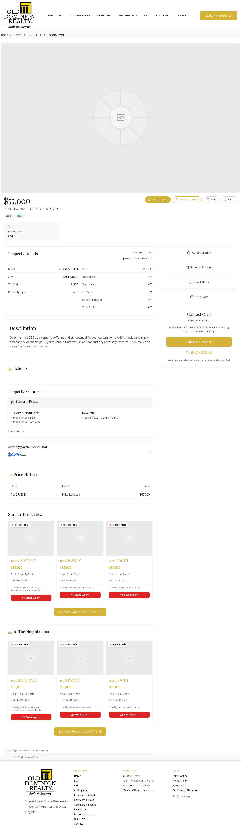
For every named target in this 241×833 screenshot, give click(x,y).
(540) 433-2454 (131, 776)
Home (4, 35)
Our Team (79, 819)
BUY (50, 15)
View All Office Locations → (138, 790)
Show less (16, 431)
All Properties (81, 790)
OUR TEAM (161, 15)
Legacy (189, 796)
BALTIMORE (34, 35)
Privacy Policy (179, 780)
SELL (61, 15)
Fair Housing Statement (185, 790)
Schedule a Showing (199, 342)
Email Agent (31, 597)
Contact (78, 823)
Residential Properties (86, 795)
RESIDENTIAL (104, 15)
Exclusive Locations (85, 814)
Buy (76, 780)
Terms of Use (180, 776)
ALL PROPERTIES (80, 15)
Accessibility (179, 785)
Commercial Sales (84, 799)
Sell (76, 785)
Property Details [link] (57, 35)
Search (18, 35)
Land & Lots (81, 809)
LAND (146, 15)
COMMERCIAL (127, 15)
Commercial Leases (85, 804)
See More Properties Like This (80, 612)
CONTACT (180, 15)
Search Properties (218, 15)
